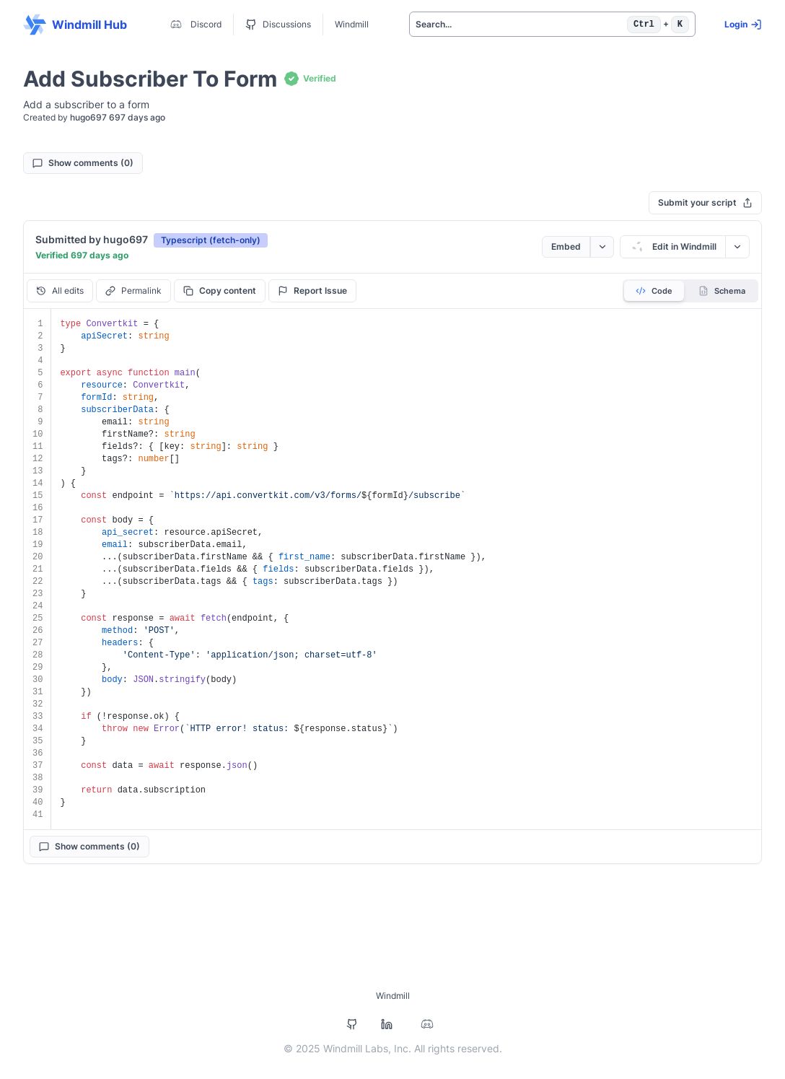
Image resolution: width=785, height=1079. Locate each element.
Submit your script (705, 202)
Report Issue (312, 290)
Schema (721, 291)
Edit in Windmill (672, 247)
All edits (60, 290)
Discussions (278, 24)
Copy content (219, 290)
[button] (211, 239)
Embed (566, 246)
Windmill (352, 24)
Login (743, 24)
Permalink (133, 290)
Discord (194, 24)
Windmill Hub (75, 24)
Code (654, 291)
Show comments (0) (82, 162)
